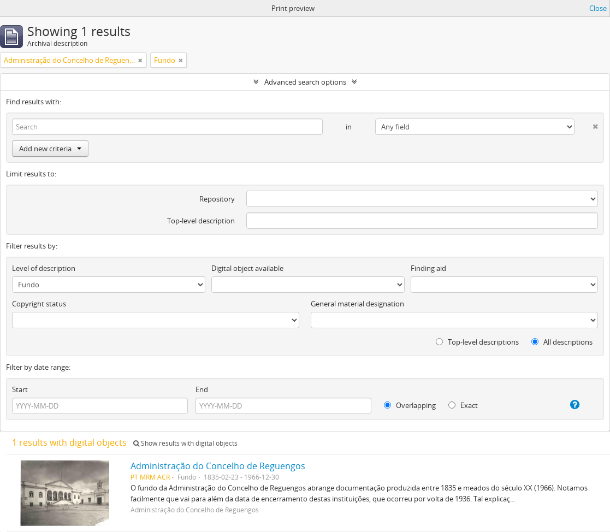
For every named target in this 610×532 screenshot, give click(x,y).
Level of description (43, 268)
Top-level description (201, 221)
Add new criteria (50, 148)
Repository (217, 199)
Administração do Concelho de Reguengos (218, 466)
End (202, 389)
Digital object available (247, 268)
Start (20, 389)
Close (598, 8)
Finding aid (428, 268)
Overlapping (410, 405)
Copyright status (39, 304)
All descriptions (562, 342)
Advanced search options (305, 82)
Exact (463, 405)
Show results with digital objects (185, 443)
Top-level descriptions (477, 342)
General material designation (357, 304)
